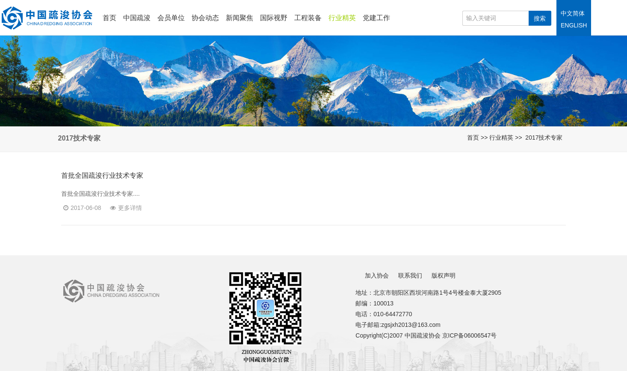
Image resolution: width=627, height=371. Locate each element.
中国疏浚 (137, 17)
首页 (109, 17)
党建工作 (376, 17)
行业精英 (342, 17)
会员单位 (171, 17)
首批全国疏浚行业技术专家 (102, 175)
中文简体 (573, 13)
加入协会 (377, 275)
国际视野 (273, 17)
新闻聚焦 (239, 17)
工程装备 (308, 17)
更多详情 (126, 207)
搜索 (540, 18)
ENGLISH (574, 25)
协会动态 (205, 17)
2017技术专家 (543, 137)
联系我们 (410, 275)
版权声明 (443, 275)
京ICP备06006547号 (469, 335)
